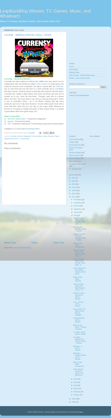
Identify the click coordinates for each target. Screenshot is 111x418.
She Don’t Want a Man (16, 119)
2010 (74, 399)
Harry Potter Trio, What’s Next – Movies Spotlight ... (79, 312)
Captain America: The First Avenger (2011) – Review (79, 237)
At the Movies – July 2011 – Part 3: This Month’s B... (78, 372)
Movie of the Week (76, 148)
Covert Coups (40, 84)
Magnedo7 (28, 136)
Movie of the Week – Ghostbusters (79, 245)
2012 (74, 193)
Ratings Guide (74, 72)
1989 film (59, 86)
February (77, 392)
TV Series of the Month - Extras (79, 333)
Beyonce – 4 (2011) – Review (77, 348)
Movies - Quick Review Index (79, 78)
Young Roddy (25, 139)
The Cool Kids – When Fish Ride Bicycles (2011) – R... (79, 287)
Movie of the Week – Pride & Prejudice (79, 327)
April (75, 385)
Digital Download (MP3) (30, 129)
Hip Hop (20, 136)
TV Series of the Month (77, 164)
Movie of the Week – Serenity (77, 279)
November (78, 203)
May (75, 382)
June (76, 379)
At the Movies (74, 139)
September (78, 209)
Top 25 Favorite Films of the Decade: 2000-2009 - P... (79, 221)
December (78, 199)
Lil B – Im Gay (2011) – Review (78, 304)
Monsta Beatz (37, 136)
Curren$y (13, 136)
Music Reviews (48, 136)
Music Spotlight (74, 158)
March (76, 388)
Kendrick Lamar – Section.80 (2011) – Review (79, 296)
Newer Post (10, 242)
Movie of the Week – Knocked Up (78, 364)
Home (34, 242)
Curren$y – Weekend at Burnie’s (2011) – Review (28, 35)
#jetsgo (10, 121)
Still (9, 124)
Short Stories (74, 161)
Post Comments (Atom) (22, 248)
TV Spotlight (73, 169)
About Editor (73, 69)
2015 (74, 184)
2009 (74, 402)
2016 (74, 181)
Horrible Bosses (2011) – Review (79, 320)
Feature (72, 142)
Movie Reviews (74, 145)
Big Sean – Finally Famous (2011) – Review (79, 356)
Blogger (80, 412)
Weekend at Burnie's (11, 139)
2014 (74, 187)
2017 (74, 178)
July (75, 215)
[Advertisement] (34, 223)
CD (15, 129)
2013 (74, 190)
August (76, 212)
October (77, 206)
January (77, 395)
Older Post (58, 242)
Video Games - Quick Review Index (82, 75)
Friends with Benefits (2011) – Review (79, 229)
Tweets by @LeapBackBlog (79, 95)
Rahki (57, 136)
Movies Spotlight (75, 152)
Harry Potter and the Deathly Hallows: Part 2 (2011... (79, 271)
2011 (74, 197)
